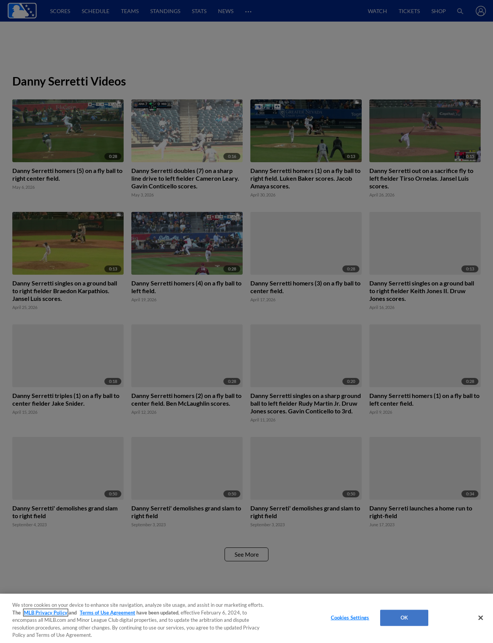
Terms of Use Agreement (107, 612)
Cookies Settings (350, 617)
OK (404, 617)
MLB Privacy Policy (45, 612)
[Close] (480, 617)
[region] (246, 618)
